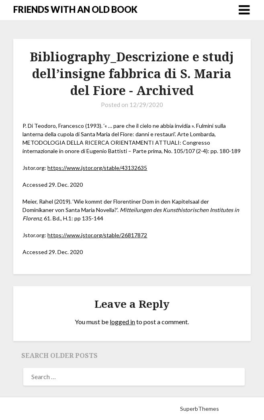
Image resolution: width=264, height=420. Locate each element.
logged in (122, 321)
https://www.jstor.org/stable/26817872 (97, 235)
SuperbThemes (199, 408)
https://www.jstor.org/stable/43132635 (97, 167)
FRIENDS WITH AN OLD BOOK (75, 9)
